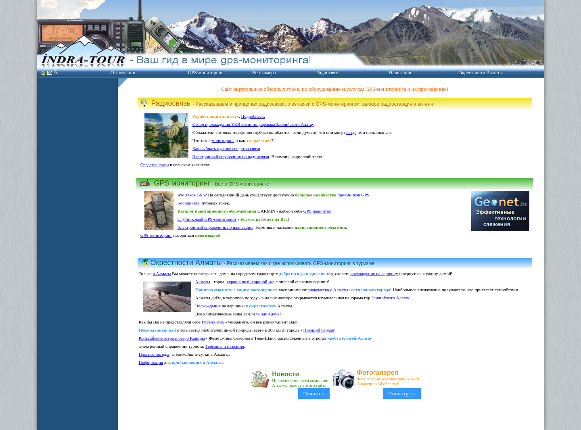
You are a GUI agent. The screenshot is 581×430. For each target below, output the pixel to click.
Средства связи (154, 164)
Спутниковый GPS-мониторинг (207, 219)
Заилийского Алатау (390, 297)
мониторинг (223, 140)
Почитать (314, 393)
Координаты (189, 202)
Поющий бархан (318, 330)
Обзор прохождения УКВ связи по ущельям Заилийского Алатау (253, 124)
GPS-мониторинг (205, 72)
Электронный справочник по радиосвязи (230, 156)
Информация (151, 362)
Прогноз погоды (154, 354)
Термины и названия (224, 346)
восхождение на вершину (374, 273)
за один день (268, 313)
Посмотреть (401, 393)
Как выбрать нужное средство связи (226, 148)
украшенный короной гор (250, 281)
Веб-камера (264, 72)
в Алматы (162, 273)
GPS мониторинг (156, 235)
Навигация (400, 72)
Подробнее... (253, 116)
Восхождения (208, 305)
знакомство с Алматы (328, 289)
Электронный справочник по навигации (215, 227)
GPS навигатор (317, 211)
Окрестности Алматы (480, 72)
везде (351, 132)
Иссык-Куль (213, 321)
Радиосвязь (327, 72)
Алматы (202, 281)
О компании (123, 72)
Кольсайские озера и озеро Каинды (172, 338)
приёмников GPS (353, 194)
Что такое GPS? (192, 194)
